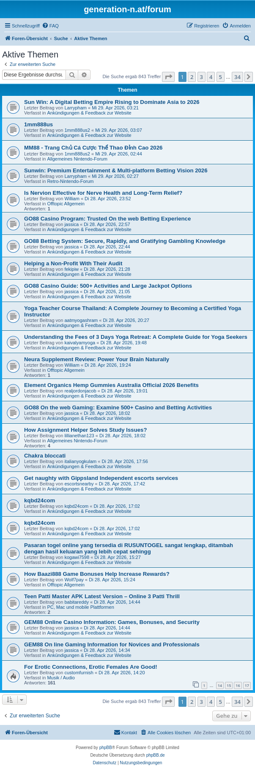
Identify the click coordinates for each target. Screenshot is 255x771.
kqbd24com (39, 500)
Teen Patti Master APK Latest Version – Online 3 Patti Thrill (102, 596)
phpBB (105, 747)
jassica (71, 224)
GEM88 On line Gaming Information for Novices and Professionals (112, 644)
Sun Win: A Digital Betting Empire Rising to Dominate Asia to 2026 (112, 102)
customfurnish (78, 672)
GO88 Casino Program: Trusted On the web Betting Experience (107, 218)
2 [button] (191, 77)
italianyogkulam (80, 461)
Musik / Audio (60, 677)
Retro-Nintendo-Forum (70, 181)
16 (238, 685)
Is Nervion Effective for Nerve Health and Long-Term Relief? (103, 193)
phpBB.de (155, 755)
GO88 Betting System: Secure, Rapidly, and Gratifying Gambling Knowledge (124, 241)
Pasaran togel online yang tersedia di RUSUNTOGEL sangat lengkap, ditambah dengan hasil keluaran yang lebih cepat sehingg (128, 548)
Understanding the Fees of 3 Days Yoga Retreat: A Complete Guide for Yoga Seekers (135, 337)
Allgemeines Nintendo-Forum (77, 158)
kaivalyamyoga (79, 342)
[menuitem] (50, 26)
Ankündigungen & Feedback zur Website (89, 112)
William (71, 198)
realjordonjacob (80, 390)
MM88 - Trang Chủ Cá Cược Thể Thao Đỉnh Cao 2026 (93, 147)
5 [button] (220, 77)
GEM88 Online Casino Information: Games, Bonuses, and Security (112, 622)
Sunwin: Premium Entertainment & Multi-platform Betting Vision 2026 (116, 170)
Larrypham (75, 107)
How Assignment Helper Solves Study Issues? (85, 430)
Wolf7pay (74, 579)
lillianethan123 (79, 435)
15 (229, 685)
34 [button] (237, 77)
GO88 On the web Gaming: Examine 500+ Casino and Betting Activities (118, 407)
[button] (168, 77)
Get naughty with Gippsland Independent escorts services (101, 478)
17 (247, 685)
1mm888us (38, 124)
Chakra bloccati (45, 455)
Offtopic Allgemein (65, 203)
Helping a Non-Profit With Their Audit (73, 263)
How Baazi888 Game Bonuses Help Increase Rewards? (97, 574)
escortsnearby (78, 483)
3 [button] (201, 77)
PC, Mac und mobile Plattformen (80, 607)
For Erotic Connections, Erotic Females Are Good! (90, 667)
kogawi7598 (76, 557)
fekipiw (71, 269)
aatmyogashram (81, 320)
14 (220, 685)
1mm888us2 (77, 130)
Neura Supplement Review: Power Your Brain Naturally (96, 359)
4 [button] (210, 77)
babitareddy (76, 602)
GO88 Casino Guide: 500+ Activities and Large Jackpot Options (108, 286)
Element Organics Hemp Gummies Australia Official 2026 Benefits (111, 385)
